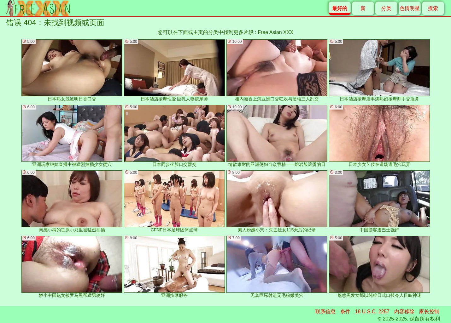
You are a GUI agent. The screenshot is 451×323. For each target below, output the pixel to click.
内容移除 (404, 311)
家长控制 (429, 311)
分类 (386, 8)
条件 (345, 311)
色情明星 (410, 8)
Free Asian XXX (275, 32)
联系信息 (325, 311)
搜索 (433, 8)
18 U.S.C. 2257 (372, 311)
